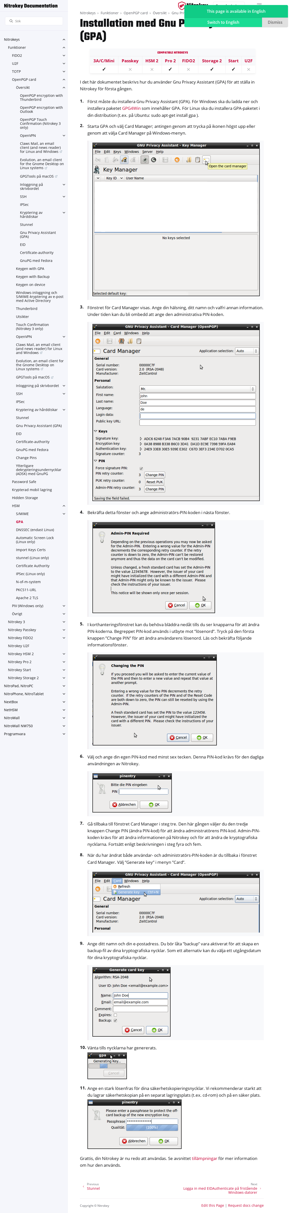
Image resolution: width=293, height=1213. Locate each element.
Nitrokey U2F (18, 645)
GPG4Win (131, 108)
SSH (23, 196)
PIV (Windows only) (27, 605)
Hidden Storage (25, 497)
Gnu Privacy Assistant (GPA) (38, 234)
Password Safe (24, 481)
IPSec (24, 204)
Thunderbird (26, 308)
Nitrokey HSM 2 (21, 653)
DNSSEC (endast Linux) (35, 529)
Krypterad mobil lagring (32, 489)
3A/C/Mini (103, 61)
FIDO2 (17, 55)
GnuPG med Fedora (36, 260)
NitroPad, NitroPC (18, 685)
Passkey (130, 61)
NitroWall (12, 717)
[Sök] (34, 21)
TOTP (16, 71)
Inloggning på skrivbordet (31, 186)
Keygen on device (30, 284)
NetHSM (11, 709)
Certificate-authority (36, 252)
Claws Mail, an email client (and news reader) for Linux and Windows (40, 147)
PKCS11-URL (26, 589)
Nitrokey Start (19, 669)
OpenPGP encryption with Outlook (41, 109)
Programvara (14, 733)
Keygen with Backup (33, 276)
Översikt (23, 87)
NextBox (11, 701)
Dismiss (275, 22)
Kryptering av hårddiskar (31, 214)
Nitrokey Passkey (22, 629)
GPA (19, 521)
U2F (15, 63)
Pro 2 (170, 61)
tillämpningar (204, 1158)
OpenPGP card (24, 79)
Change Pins (26, 457)
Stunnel (26, 224)
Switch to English (223, 22)
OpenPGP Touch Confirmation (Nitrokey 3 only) (40, 123)
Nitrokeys (12, 39)
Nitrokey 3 (16, 621)
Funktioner (17, 47)
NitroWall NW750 (18, 725)
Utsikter (22, 316)
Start (233, 61)
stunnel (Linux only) (32, 557)
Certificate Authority (32, 565)
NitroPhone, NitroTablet (24, 693)
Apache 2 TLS (27, 597)
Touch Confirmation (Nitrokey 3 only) (32, 326)
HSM (16, 505)
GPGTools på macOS (37, 176)
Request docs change (246, 1205)
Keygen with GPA (30, 268)
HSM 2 (151, 61)
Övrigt (17, 613)
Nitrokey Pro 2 (19, 661)
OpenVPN (28, 135)
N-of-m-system (28, 581)
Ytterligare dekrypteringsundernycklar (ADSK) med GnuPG (38, 469)
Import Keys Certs (31, 549)
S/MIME (22, 513)
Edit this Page (212, 1205)
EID (22, 244)
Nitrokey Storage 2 (23, 677)
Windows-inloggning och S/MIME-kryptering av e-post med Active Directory (39, 296)
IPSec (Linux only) (30, 573)
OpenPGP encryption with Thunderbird (41, 97)
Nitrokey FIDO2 (20, 637)
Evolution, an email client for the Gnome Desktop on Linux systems (42, 163)
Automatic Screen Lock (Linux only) (35, 539)
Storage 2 (212, 61)
